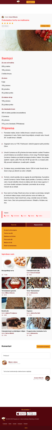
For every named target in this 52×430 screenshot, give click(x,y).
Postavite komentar (43, 346)
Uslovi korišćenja (24, 419)
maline (40, 215)
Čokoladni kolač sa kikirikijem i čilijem (13, 326)
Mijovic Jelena (12, 362)
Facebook (5, 423)
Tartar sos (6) (8, 233)
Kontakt (37, 419)
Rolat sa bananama (10, 245)
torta (7, 215)
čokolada (16, 215)
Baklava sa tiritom (10, 236)
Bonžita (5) (13, 306)
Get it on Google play (31, 413)
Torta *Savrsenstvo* (38, 286)
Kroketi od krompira (10, 230)
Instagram (20, 423)
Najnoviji (13, 224)
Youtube (14, 423)
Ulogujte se (31, 2)
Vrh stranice (25, 409)
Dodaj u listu (45, 26)
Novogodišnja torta (13, 266)
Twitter (9, 423)
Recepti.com (3, 419)
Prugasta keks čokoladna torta (38, 326)
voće (24, 215)
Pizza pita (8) (8, 239)
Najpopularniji (38, 224)
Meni (26, 428)
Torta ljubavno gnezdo (13, 286)
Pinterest (25, 423)
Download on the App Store (21, 413)
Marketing (31, 419)
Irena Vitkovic (13, 17)
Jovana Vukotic (39, 378)
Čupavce (38, 306)
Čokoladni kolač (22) (38, 266)
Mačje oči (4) (8, 242)
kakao (32, 215)
